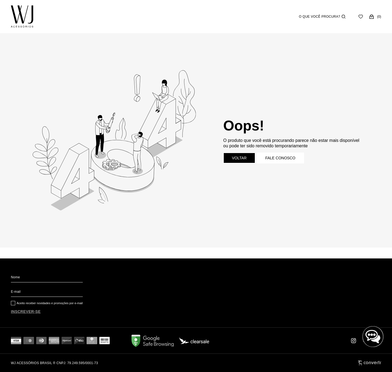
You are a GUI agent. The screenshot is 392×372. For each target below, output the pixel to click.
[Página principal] (22, 16)
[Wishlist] (361, 16)
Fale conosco (280, 158)
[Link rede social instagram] (354, 340)
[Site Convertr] (369, 363)
